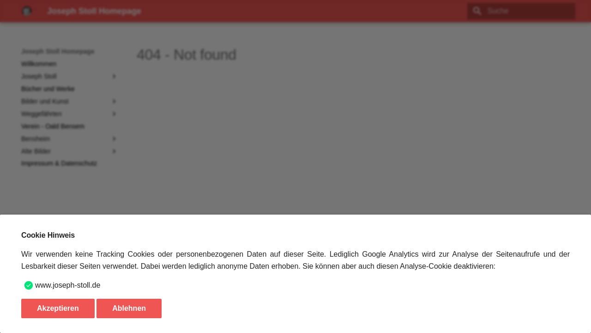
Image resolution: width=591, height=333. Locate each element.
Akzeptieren (58, 308)
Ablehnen (129, 308)
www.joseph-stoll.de (67, 285)
